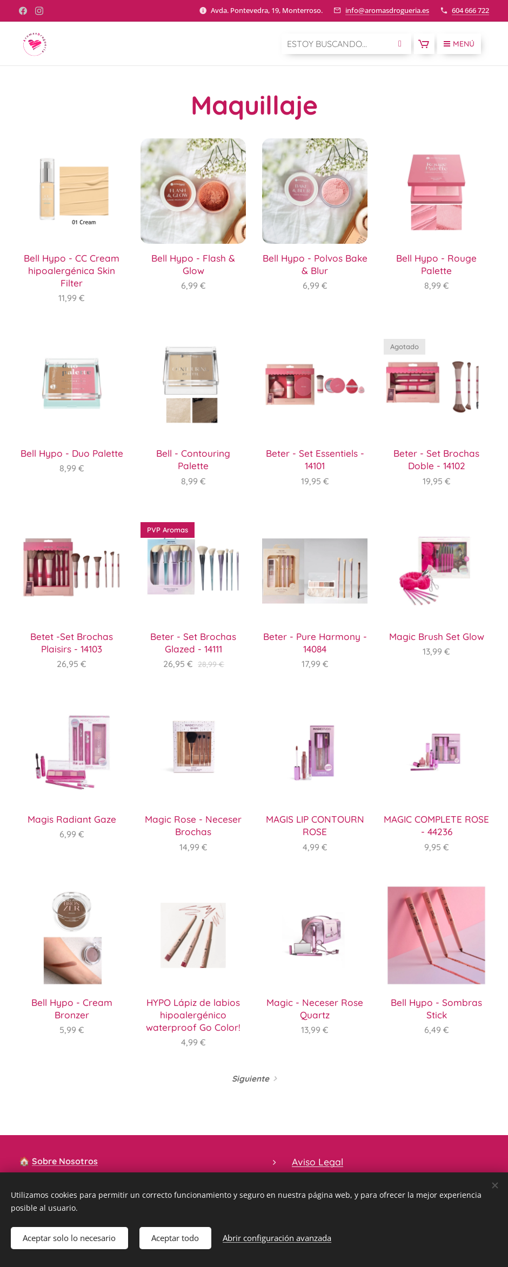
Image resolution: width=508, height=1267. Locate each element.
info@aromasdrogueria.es (387, 10)
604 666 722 (470, 10)
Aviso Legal (317, 1162)
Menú (459, 44)
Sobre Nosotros (65, 1161)
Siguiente (250, 1078)
